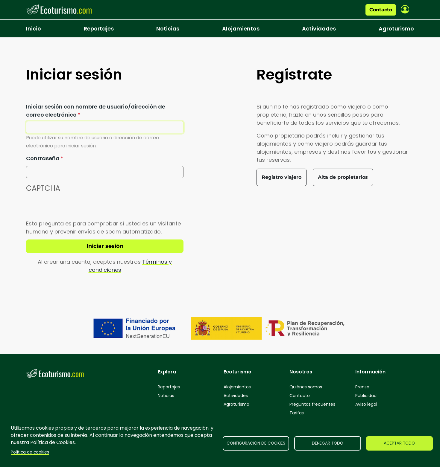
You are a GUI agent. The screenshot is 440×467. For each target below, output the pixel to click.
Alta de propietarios (343, 177)
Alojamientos (241, 28)
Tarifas (296, 413)
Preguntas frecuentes (312, 404)
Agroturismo (396, 28)
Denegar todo (327, 443)
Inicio (33, 28)
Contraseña (43, 158)
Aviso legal (366, 404)
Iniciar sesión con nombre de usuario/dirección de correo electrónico (95, 110)
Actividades (319, 28)
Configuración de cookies (256, 443)
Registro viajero (281, 177)
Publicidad (366, 396)
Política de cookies (30, 452)
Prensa (362, 387)
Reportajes (99, 28)
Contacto (380, 10)
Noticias (167, 28)
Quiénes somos (305, 387)
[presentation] (71, 207)
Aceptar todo (399, 443)
